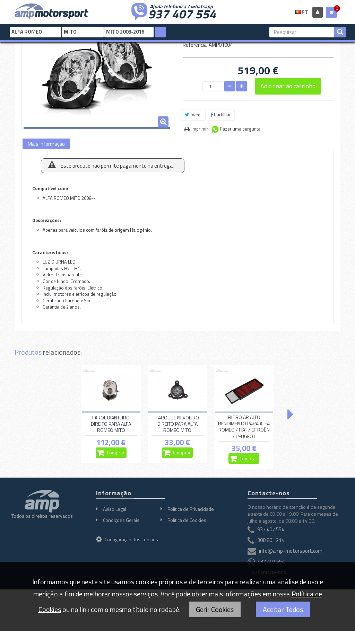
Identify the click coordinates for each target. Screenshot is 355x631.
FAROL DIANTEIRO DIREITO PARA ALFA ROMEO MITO (111, 424)
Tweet (193, 114)
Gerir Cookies (215, 609)
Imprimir (199, 128)
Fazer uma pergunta (240, 128)
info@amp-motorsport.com (290, 551)
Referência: (195, 44)
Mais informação (46, 144)
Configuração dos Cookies (127, 539)
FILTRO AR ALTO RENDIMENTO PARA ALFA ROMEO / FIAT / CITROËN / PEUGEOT (244, 426)
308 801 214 (270, 540)
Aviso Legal (114, 509)
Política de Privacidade (190, 509)
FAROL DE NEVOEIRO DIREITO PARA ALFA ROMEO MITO (177, 424)
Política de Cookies (186, 520)
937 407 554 (182, 13)
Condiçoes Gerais (121, 520)
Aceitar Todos (283, 609)
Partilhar (220, 114)
